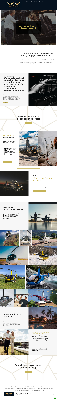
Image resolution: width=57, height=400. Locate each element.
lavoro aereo (39, 4)
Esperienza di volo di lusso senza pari (28, 27)
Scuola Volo (41, 1)
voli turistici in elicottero (31, 4)
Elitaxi (31, 1)
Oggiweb (25, 394)
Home (27, 1)
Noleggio (35, 1)
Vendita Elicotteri (47, 4)
